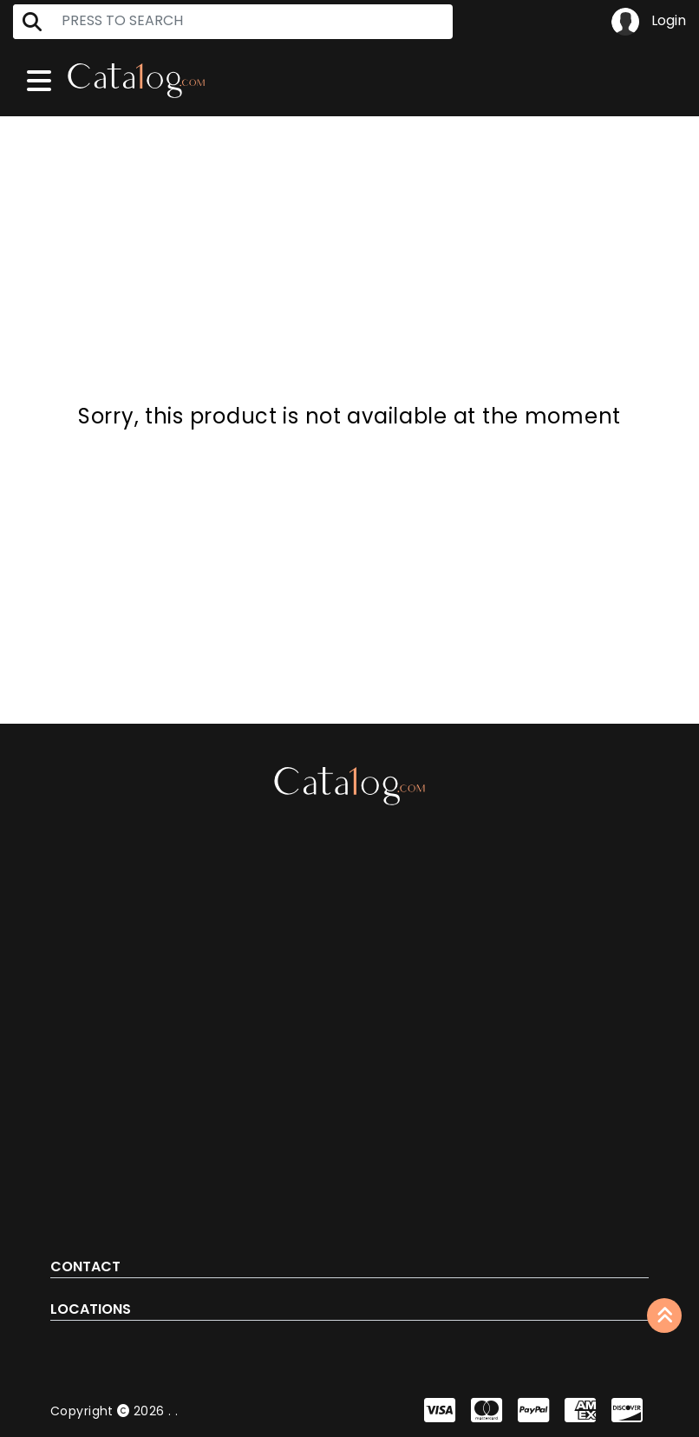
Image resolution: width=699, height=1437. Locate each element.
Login (648, 22)
